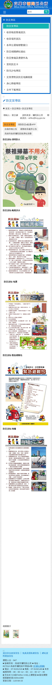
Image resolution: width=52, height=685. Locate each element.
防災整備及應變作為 (17, 58)
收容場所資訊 (14, 39)
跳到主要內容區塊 (1, 1)
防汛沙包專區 (14, 70)
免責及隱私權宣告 (30, 653)
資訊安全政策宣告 (11, 653)
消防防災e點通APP (27, 124)
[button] (46, 12)
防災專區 (16, 108)
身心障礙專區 (14, 83)
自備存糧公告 (11, 129)
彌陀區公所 (26, 4)
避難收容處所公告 (28, 129)
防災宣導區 (12, 26)
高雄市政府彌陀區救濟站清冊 (18, 133)
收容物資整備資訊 (16, 32)
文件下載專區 (14, 90)
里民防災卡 (12, 64)
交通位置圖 (39, 666)
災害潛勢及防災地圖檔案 (19, 77)
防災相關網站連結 (16, 51)
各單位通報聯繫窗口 (17, 45)
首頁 (7, 108)
